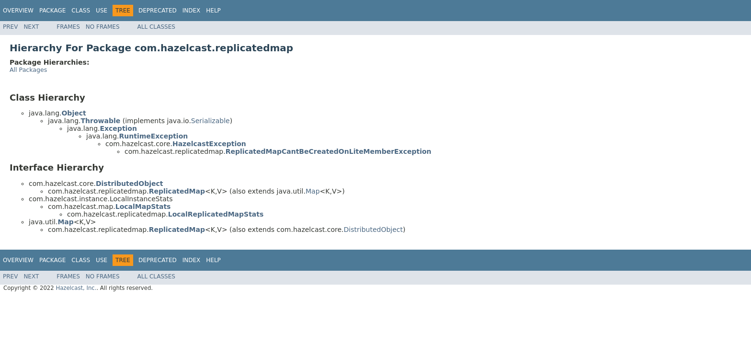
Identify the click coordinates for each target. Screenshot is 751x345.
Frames (68, 26)
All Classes (156, 26)
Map (313, 191)
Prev (10, 26)
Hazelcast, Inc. (76, 288)
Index (191, 10)
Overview (18, 10)
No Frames (103, 26)
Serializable (210, 121)
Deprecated (157, 10)
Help (213, 10)
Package (52, 10)
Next (31, 26)
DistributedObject (373, 229)
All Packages (28, 69)
